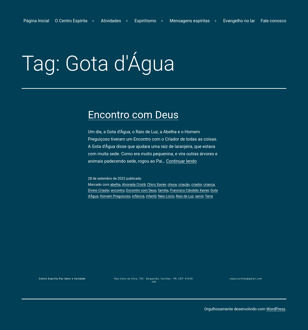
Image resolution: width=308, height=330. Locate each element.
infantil (151, 196)
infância (138, 196)
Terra (209, 196)
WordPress (275, 309)
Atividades (111, 20)
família (163, 190)
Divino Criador (98, 190)
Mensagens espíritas (190, 20)
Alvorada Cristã (134, 184)
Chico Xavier (156, 184)
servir (199, 196)
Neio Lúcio (166, 196)
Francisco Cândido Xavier (189, 190)
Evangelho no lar (239, 20)
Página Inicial (36, 20)
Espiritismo (145, 20)
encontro (118, 190)
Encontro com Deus (133, 115)
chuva (172, 184)
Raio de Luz (185, 196)
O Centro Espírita (71, 20)
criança (209, 184)
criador (196, 184)
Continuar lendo (181, 161)
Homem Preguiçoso (115, 196)
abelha (115, 184)
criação (184, 184)
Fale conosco (273, 20)
